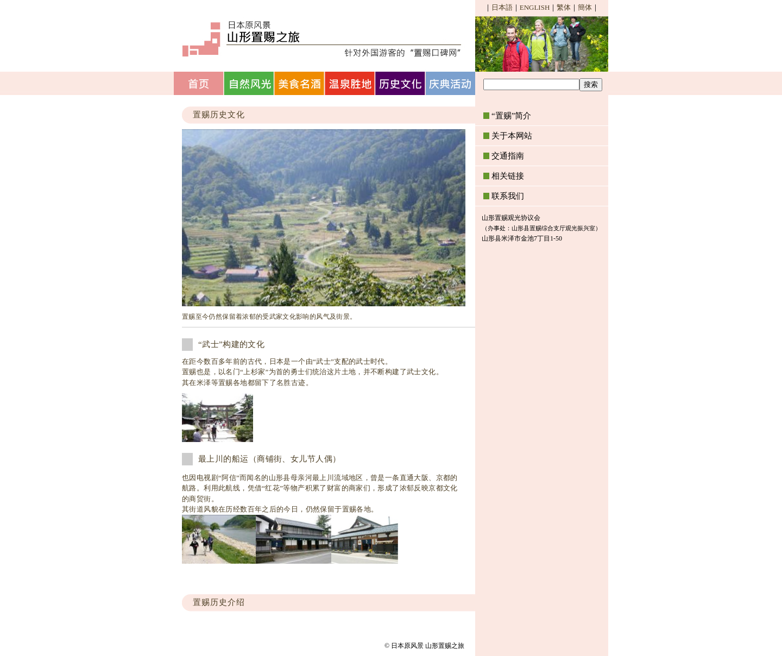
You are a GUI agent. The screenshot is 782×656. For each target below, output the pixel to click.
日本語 (502, 7)
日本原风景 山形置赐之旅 (320, 38)
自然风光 (249, 83)
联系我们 (507, 196)
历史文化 (401, 83)
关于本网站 (511, 135)
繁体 (564, 7)
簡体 (585, 7)
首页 (199, 83)
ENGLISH (535, 7)
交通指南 (507, 156)
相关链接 (507, 176)
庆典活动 (451, 83)
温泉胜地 (350, 83)
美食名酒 (300, 83)
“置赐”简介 (511, 115)
